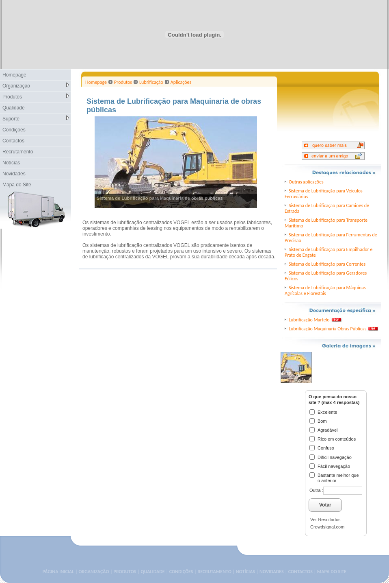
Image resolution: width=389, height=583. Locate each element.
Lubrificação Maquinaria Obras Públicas (327, 329)
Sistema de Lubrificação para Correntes (327, 264)
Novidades (14, 174)
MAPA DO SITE (331, 571)
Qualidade (13, 108)
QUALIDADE (152, 571)
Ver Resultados (325, 519)
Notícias (11, 163)
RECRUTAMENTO (214, 571)
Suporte (35, 119)
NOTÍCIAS (245, 571)
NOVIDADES (271, 571)
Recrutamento (17, 152)
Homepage (14, 75)
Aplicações (181, 82)
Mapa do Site (16, 185)
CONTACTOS (300, 571)
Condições (14, 130)
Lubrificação (151, 82)
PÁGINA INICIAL (58, 571)
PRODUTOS (125, 571)
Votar (325, 505)
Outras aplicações (306, 182)
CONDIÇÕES (181, 571)
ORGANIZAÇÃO (93, 571)
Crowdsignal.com (327, 526)
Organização (35, 86)
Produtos (35, 97)
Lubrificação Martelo (309, 320)
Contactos (13, 141)
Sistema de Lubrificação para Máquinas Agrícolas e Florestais (325, 290)
